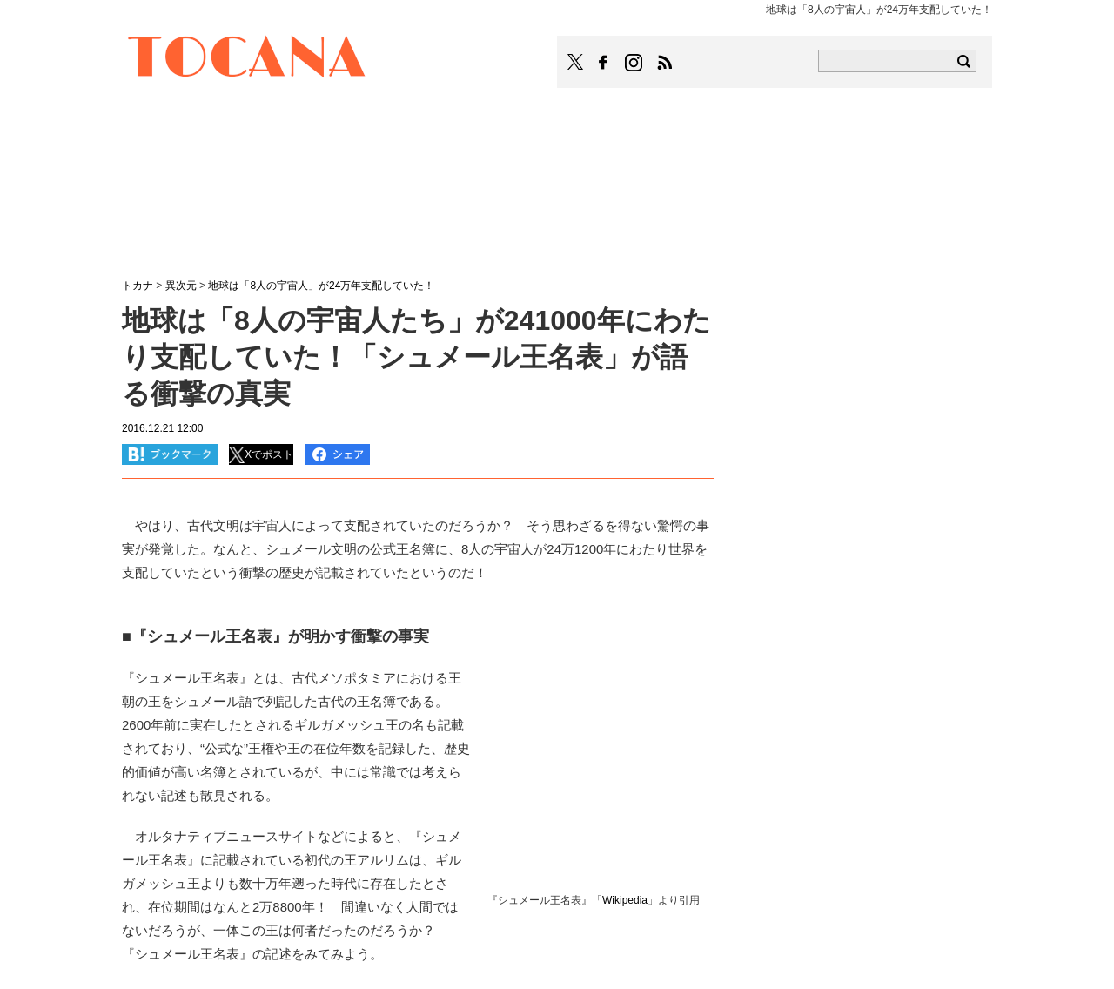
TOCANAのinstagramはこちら (634, 62)
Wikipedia (625, 900)
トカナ (137, 285)
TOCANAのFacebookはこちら (603, 62)
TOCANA (247, 59)
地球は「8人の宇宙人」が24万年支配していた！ (321, 285)
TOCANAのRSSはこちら (664, 62)
